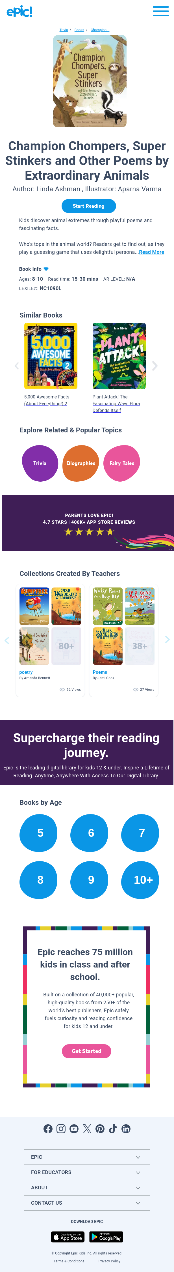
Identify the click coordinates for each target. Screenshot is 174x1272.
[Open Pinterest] (100, 1128)
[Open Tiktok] (113, 1128)
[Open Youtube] (74, 1128)
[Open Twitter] (87, 1128)
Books (79, 30)
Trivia (64, 30)
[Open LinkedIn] (125, 1128)
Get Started (87, 1051)
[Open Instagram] (61, 1128)
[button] (50, 640)
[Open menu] (161, 12)
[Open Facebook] (48, 1128)
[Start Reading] (89, 206)
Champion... (100, 30)
